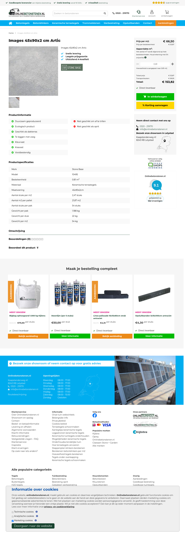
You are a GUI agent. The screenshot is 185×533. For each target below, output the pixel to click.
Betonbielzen (99, 479)
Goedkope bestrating (143, 482)
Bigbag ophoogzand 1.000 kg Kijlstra (27, 316)
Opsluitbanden (131, 23)
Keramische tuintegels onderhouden (70, 436)
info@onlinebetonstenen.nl (152, 129)
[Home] (27, 12)
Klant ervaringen (20, 448)
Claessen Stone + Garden (105, 442)
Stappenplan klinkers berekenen (68, 448)
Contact (147, 23)
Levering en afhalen (22, 427)
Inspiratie (16, 445)
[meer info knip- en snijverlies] (145, 57)
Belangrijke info (60, 417)
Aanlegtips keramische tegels (67, 430)
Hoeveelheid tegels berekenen (67, 454)
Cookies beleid (59, 424)
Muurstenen (98, 482)
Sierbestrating (112, 23)
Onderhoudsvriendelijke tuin (66, 442)
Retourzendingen (20, 436)
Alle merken (98, 445)
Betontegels (22, 23)
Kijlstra (38, 3)
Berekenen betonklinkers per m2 (68, 451)
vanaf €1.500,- (69, 3)
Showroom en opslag (22, 417)
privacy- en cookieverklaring (59, 506)
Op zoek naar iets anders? (25, 451)
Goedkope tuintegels (143, 485)
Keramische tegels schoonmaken (69, 460)
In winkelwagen (154, 96)
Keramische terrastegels (65, 23)
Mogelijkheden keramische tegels (69, 439)
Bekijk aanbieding (28, 336)
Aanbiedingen (166, 23)
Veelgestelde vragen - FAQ (25, 439)
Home (11, 33)
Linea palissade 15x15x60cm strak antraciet (109, 317)
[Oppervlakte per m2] (154, 64)
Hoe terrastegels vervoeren (65, 445)
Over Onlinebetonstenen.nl (25, 414)
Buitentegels (18, 482)
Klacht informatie (20, 433)
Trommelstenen (91, 23)
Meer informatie (70, 336)
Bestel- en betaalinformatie (25, 424)
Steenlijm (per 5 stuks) (62, 316)
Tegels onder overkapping (65, 457)
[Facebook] (94, 415)
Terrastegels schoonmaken (65, 427)
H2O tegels (17, 485)
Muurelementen (100, 476)
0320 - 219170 (121, 13)
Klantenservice (19, 442)
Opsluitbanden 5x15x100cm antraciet (153, 316)
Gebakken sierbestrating (64, 485)
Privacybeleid (58, 420)
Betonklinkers (41, 23)
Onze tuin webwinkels (63, 414)
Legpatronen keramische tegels (68, 433)
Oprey (95, 436)
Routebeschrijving (17, 394)
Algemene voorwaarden (24, 430)
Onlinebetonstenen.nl (103, 439)
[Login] (152, 14)
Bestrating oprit (60, 482)
